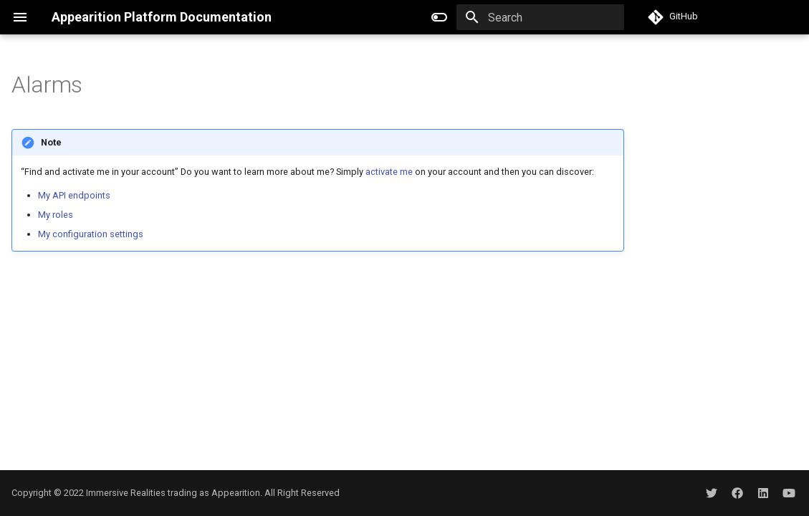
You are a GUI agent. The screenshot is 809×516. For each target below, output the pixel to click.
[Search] (540, 17)
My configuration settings (90, 234)
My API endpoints (74, 195)
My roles (55, 214)
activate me (389, 171)
